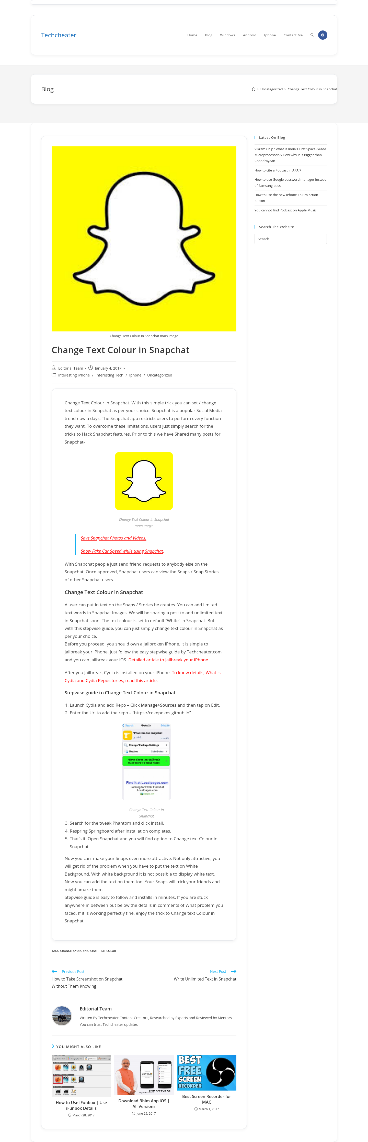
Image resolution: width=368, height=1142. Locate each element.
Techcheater (58, 35)
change (66, 951)
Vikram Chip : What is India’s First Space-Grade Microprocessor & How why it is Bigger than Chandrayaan (290, 155)
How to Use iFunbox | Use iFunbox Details (81, 1105)
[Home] (253, 89)
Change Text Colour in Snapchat (312, 89)
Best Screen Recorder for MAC (206, 1099)
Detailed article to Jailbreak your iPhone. (168, 660)
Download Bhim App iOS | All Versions (143, 1103)
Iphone (135, 375)
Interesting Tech (109, 375)
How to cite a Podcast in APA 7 (278, 170)
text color (107, 951)
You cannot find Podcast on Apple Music (286, 210)
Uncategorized (159, 375)
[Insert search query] (291, 239)
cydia (77, 951)
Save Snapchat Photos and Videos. (113, 538)
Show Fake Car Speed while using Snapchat (122, 551)
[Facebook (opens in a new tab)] (322, 35)
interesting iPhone (74, 375)
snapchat (90, 951)
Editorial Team (70, 368)
